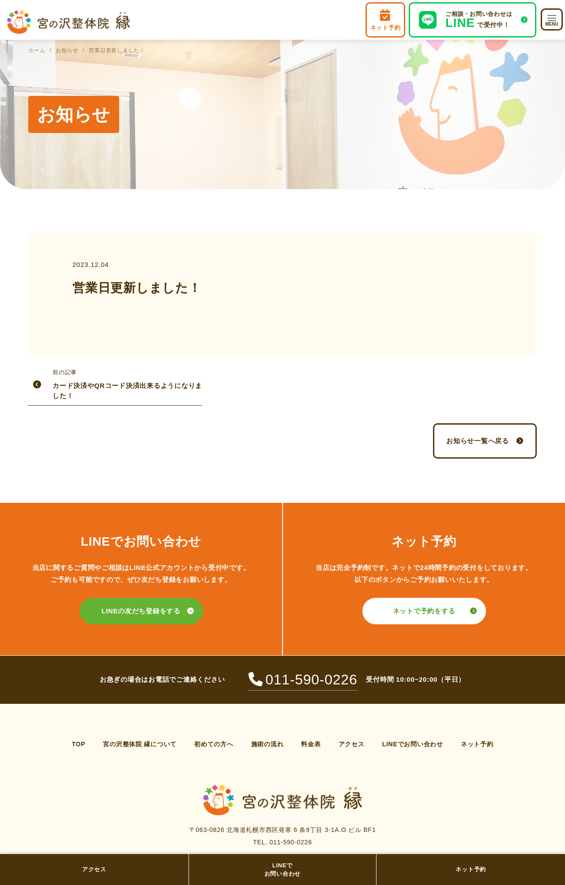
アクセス (94, 869)
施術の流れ (267, 744)
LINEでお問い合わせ (282, 869)
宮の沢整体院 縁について (140, 744)
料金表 (310, 744)
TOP (78, 744)
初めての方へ (214, 744)
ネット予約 (471, 869)
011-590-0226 (303, 679)
